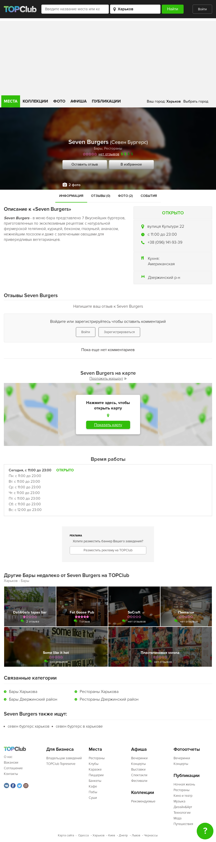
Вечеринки (139, 758)
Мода (178, 818)
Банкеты (95, 781)
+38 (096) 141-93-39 (165, 242)
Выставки (138, 769)
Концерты (138, 764)
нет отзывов (108, 154)
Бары (98, 148)
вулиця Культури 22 (165, 226)
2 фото (74, 185)
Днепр (123, 835)
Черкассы (151, 835)
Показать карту (108, 424)
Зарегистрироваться (119, 332)
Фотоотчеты (187, 749)
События (149, 196)
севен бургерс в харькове (79, 726)
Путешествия (183, 824)
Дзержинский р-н (164, 277)
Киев (111, 835)
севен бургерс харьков (28, 726)
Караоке (95, 769)
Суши (93, 798)
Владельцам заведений (64, 758)
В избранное (131, 164)
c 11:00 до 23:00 (162, 234)
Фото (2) (125, 196)
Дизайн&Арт (183, 807)
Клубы (93, 764)
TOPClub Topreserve (60, 764)
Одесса (83, 835)
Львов (136, 835)
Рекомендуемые (143, 801)
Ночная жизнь (184, 784)
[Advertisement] (108, 57)
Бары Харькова (23, 691)
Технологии (182, 813)
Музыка (179, 801)
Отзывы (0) (100, 196)
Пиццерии (96, 775)
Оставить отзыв (84, 164)
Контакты (11, 774)
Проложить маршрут (108, 378)
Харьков (98, 835)
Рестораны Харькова (99, 691)
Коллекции (35, 101)
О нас (8, 757)
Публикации (106, 101)
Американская (161, 264)
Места (10, 101)
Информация (71, 196)
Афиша (78, 101)
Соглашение (13, 768)
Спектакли (139, 775)
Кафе (93, 786)
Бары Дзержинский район (33, 699)
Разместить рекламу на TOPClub (108, 550)
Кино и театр (183, 796)
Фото (59, 101)
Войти (202, 9)
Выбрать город (195, 101)
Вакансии (11, 763)
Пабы (93, 792)
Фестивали (139, 781)
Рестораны (113, 148)
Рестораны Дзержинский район (109, 699)
